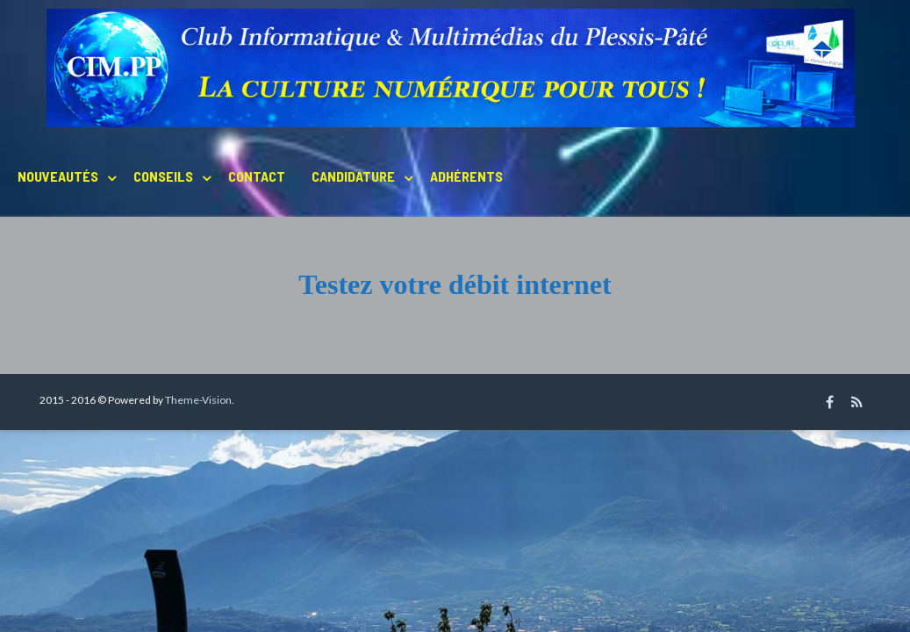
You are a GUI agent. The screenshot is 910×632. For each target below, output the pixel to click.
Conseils (163, 176)
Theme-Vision (198, 399)
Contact (256, 176)
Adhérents (466, 176)
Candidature (353, 176)
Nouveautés (58, 176)
